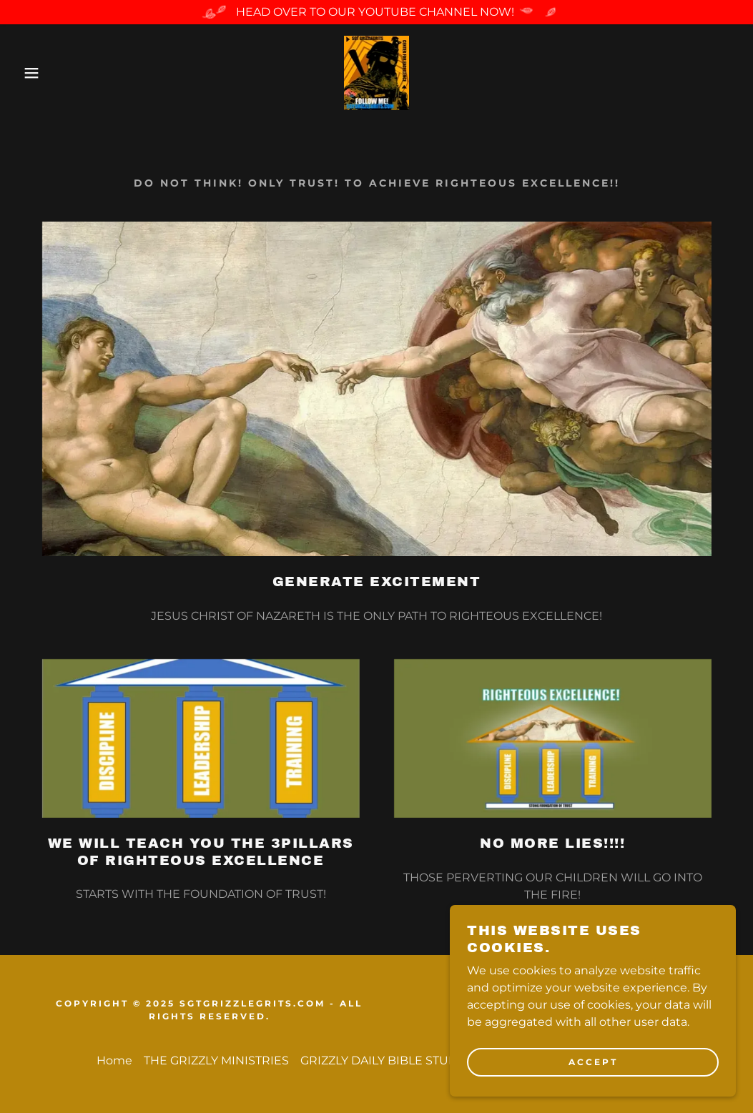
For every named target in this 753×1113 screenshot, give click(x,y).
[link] (377, 72)
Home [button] (114, 1060)
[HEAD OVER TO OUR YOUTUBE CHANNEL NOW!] (376, 12)
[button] (37, 73)
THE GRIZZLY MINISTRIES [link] (216, 1060)
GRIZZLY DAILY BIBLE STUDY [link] (382, 1060)
